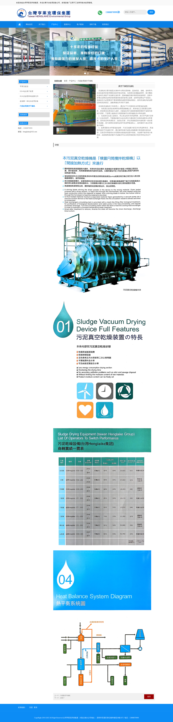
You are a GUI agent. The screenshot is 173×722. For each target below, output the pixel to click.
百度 (31, 707)
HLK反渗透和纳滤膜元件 (29, 96)
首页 (65, 81)
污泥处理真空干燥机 (85, 81)
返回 (149, 697)
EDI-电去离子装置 (26, 91)
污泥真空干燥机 (65, 695)
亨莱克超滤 (24, 86)
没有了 (62, 698)
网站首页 (29, 24)
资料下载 (93, 24)
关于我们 (42, 24)
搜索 (151, 12)
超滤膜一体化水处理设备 (29, 101)
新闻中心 (67, 24)
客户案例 (80, 24)
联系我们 (105, 24)
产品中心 (54, 24)
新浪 (35, 707)
